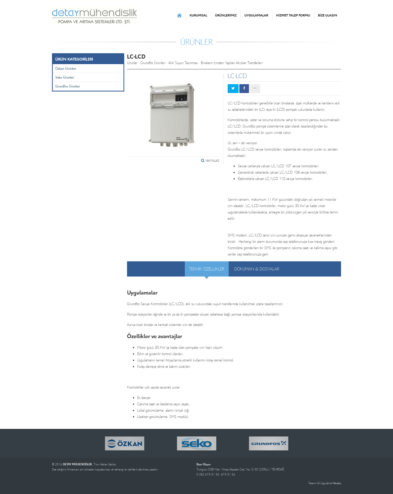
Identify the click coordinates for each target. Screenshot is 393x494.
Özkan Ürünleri (65, 68)
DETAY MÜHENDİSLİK (94, 15)
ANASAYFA (179, 15)
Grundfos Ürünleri (67, 86)
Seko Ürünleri (64, 77)
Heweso (336, 483)
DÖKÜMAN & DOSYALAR (256, 269)
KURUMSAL (198, 15)
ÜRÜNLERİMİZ (226, 15)
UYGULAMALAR (256, 15)
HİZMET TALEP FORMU (293, 15)
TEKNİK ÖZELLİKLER (206, 269)
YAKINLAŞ (210, 160)
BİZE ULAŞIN (327, 15)
